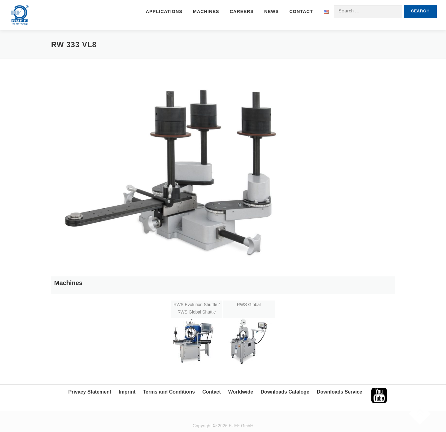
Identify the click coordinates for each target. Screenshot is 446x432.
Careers (242, 11)
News (271, 11)
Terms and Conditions (169, 391)
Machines (206, 11)
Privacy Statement (90, 391)
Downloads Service (339, 391)
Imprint (127, 391)
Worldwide (240, 391)
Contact (301, 11)
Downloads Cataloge (284, 391)
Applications (164, 11)
